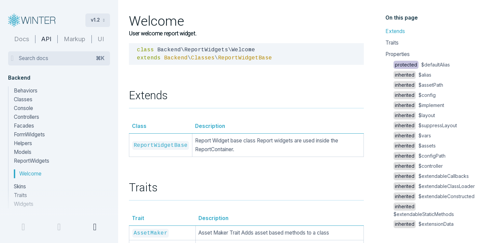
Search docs (62, 58)
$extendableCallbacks (431, 176)
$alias (412, 75)
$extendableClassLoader (434, 186)
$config (415, 95)
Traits (392, 42)
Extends (395, 31)
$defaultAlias (422, 65)
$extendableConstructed (434, 196)
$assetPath (418, 85)
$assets (415, 145)
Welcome (30, 173)
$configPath (420, 156)
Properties (397, 54)
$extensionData (424, 224)
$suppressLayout (425, 125)
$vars (412, 135)
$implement (419, 105)
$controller (418, 166)
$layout (414, 115)
